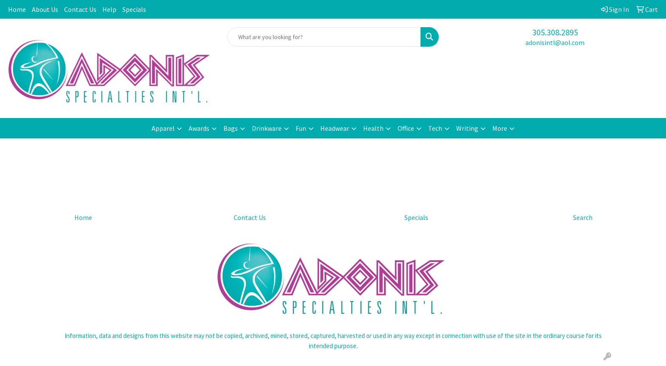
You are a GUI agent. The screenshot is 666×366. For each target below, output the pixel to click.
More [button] (499, 128)
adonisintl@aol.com (554, 42)
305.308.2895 (555, 32)
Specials (134, 9)
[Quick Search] (324, 37)
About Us (45, 9)
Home (17, 9)
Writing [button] (467, 128)
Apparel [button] (163, 128)
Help (109, 9)
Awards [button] (199, 128)
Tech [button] (435, 128)
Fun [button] (301, 128)
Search (583, 217)
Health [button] (373, 128)
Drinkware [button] (267, 128)
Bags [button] (230, 128)
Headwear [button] (334, 128)
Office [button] (406, 128)
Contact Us (80, 9)
